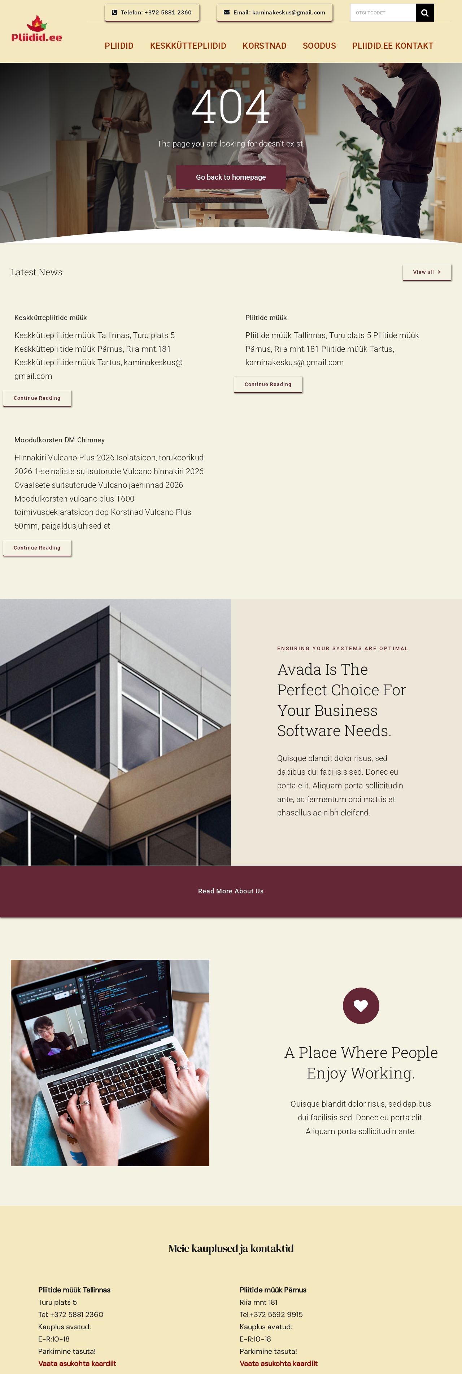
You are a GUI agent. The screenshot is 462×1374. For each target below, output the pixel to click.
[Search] (425, 13)
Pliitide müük (266, 318)
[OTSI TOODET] (383, 13)
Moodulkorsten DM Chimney (59, 440)
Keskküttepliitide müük (50, 318)
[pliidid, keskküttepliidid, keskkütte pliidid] (36, 18)
